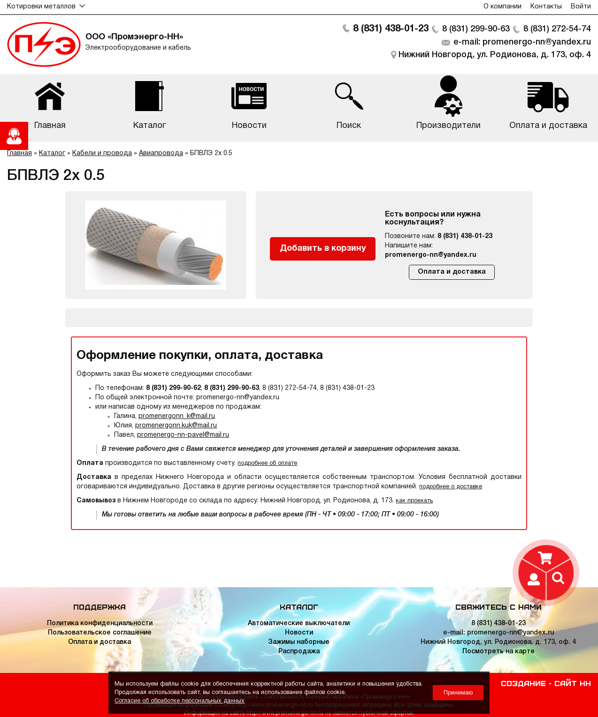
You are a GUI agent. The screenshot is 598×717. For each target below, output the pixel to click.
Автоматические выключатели (299, 623)
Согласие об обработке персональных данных (180, 700)
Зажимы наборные (299, 642)
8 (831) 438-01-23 (391, 29)
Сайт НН (572, 683)
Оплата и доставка (452, 272)
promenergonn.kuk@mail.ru (176, 426)
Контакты (546, 7)
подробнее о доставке (450, 486)
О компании (502, 7)
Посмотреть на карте (498, 652)
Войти (581, 7)
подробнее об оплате (267, 463)
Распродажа (299, 652)
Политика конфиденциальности (100, 623)
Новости (299, 633)
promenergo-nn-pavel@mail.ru (183, 435)
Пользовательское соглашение (100, 633)
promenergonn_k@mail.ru (176, 416)
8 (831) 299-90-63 (476, 29)
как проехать (414, 500)
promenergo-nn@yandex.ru (430, 255)
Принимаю (458, 692)
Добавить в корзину (323, 249)
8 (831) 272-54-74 (557, 29)
